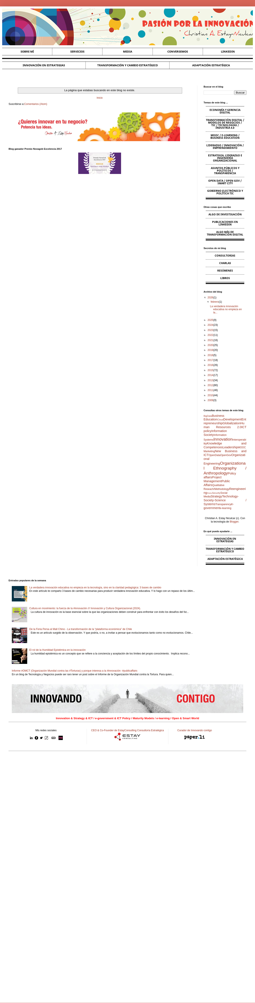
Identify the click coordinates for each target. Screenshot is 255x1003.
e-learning (225, 508)
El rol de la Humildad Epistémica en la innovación (57, 649)
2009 (210, 400)
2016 (210, 365)
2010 (210, 395)
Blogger (234, 521)
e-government (219, 506)
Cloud (220, 419)
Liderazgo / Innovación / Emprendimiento (225, 147)
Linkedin (228, 51)
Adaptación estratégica (211, 65)
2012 (210, 385)
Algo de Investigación (225, 214)
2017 (210, 360)
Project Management (213, 479)
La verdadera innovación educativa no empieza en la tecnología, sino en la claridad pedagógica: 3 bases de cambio (95, 587)
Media (127, 51)
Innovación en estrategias (44, 65)
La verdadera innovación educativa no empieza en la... (226, 309)
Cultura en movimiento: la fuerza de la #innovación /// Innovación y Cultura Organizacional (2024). (85, 608)
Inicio (100, 97)
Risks (209, 493)
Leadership (230, 447)
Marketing (209, 451)
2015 (210, 370)
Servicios (77, 51)
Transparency (223, 504)
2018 (210, 355)
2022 (210, 335)
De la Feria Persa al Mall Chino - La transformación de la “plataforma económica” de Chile (80, 629)
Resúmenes (225, 270)
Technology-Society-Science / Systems (225, 500)
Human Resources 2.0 (224, 425)
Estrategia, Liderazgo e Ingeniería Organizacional (225, 158)
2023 (210, 330)
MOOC (242, 447)
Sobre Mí (27, 51)
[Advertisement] (127, 767)
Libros (225, 278)
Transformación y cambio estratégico (127, 65)
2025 (210, 320)
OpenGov (225, 455)
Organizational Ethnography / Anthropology (225, 468)
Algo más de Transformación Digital (225, 233)
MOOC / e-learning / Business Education (225, 136)
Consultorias (225, 255)
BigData (208, 416)
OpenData (214, 455)
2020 (210, 345)
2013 (210, 380)
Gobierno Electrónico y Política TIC (225, 192)
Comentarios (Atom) (35, 104)
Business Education (214, 417)
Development (232, 419)
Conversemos (177, 51)
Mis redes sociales (46, 730)
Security (216, 493)
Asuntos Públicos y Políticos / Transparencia (225, 170)
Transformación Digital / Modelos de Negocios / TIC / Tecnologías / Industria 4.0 (225, 124)
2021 (210, 340)
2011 (210, 390)
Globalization (231, 423)
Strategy (216, 496)
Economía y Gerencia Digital (225, 111)
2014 (210, 375)
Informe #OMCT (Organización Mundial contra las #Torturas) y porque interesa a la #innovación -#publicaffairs (74, 670)
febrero (215, 301)
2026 (210, 297)
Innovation (222, 439)
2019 (210, 350)
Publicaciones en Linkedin (225, 223)
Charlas (225, 263)
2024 (210, 324)
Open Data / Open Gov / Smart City (225, 182)
